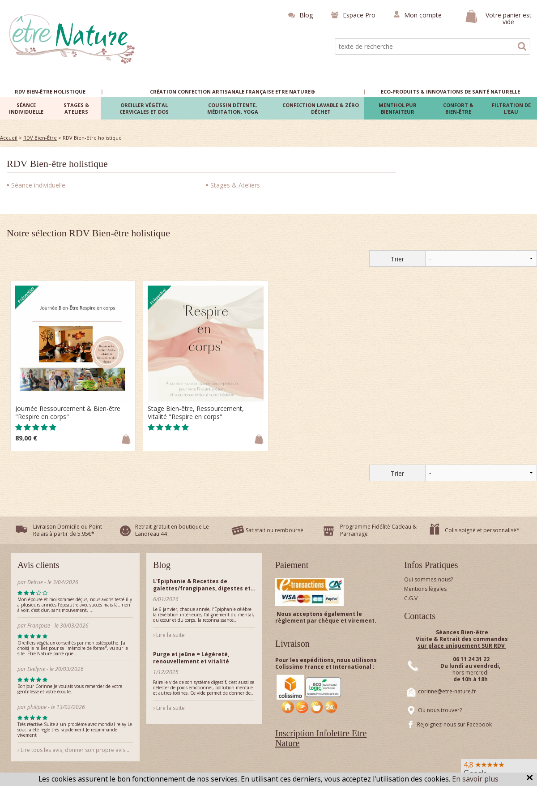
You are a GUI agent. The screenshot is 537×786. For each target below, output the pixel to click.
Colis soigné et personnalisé (480, 530)
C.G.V (411, 598)
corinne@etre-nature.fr (447, 691)
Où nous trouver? (440, 710)
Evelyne (36, 669)
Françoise (38, 625)
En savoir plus (475, 779)
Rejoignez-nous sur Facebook (454, 724)
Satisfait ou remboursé (274, 530)
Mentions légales (425, 589)
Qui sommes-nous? (428, 579)
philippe (37, 707)
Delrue (35, 582)
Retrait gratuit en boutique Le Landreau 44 (172, 530)
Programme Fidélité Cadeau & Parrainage (378, 530)
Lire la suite (169, 635)
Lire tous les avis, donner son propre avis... (73, 750)
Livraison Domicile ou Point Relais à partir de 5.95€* (67, 530)
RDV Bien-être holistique (57, 163)
